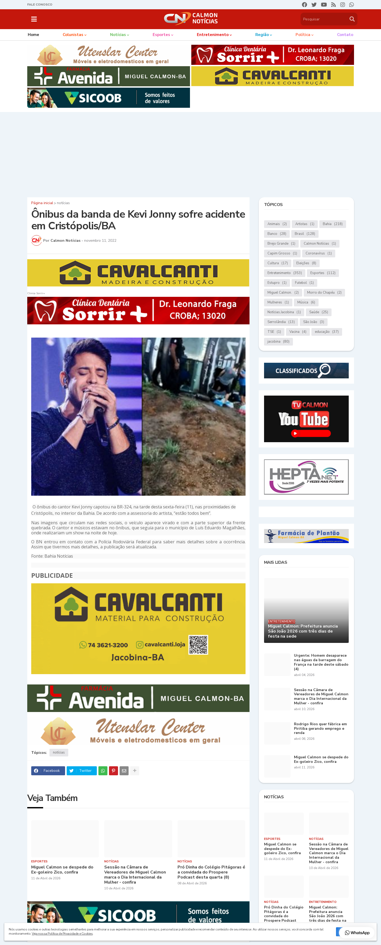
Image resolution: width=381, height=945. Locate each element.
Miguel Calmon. (283, 293)
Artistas (304, 224)
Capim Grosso (282, 253)
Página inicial (42, 203)
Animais (277, 224)
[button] (34, 19)
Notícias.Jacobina (284, 312)
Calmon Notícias (320, 244)
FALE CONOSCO (39, 4)
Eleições (306, 263)
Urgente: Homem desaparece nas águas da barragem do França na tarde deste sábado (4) (321, 662)
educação (327, 332)
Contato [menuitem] (345, 34)
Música (306, 302)
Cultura (277, 263)
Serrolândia (281, 322)
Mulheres (278, 302)
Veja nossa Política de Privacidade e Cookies (62, 933)
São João (313, 322)
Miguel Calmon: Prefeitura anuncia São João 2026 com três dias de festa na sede (303, 631)
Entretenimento (284, 273)
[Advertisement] (190, 153)
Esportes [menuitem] (161, 34)
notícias (63, 203)
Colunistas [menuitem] (73, 34)
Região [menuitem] (262, 34)
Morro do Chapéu (324, 293)
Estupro (277, 283)
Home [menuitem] (33, 34)
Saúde (318, 312)
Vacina (297, 332)
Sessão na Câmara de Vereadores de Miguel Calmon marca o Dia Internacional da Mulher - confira (135, 875)
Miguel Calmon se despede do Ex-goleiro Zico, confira (62, 870)
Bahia (333, 224)
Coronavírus (319, 253)
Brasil (305, 234)
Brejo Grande (281, 244)
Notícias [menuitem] (118, 34)
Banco (276, 234)
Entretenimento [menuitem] (213, 34)
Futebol (304, 283)
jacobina (278, 342)
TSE (274, 332)
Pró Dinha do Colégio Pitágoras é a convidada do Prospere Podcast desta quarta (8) (211, 872)
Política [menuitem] (303, 34)
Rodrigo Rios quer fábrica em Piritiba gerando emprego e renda (320, 728)
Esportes (322, 273)
